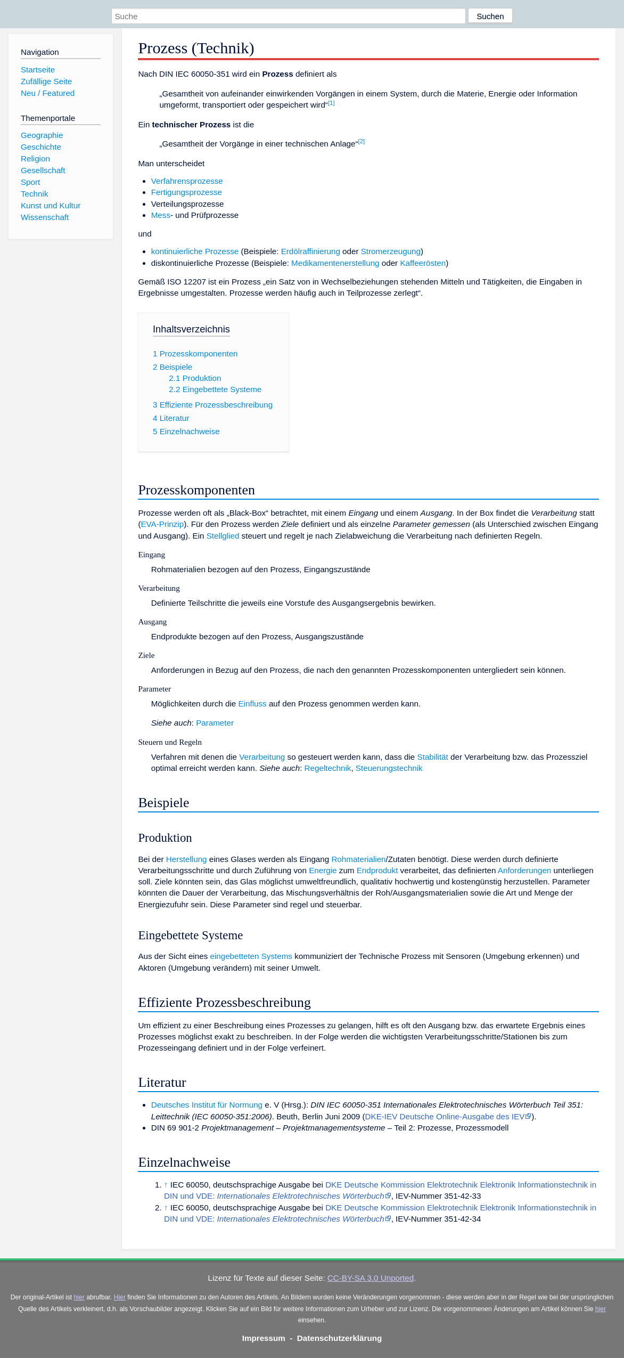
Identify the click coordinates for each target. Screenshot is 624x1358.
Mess (160, 214)
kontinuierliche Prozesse (195, 251)
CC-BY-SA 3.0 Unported (370, 1277)
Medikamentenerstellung (335, 262)
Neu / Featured (48, 92)
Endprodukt (377, 870)
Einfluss (252, 703)
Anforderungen (524, 870)
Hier (120, 1297)
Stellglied (223, 535)
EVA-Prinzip (162, 523)
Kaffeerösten (423, 262)
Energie (322, 870)
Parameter (215, 722)
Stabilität (432, 756)
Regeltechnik (328, 767)
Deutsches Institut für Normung (206, 1104)
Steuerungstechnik (389, 767)
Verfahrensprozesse (187, 180)
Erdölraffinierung (310, 251)
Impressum (263, 1338)
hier (79, 1297)
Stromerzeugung (391, 251)
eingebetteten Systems (251, 956)
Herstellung (186, 859)
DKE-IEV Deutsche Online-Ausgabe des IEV (445, 1116)
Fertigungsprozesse (186, 192)
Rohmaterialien (358, 859)
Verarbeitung (262, 756)
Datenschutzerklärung (339, 1338)
